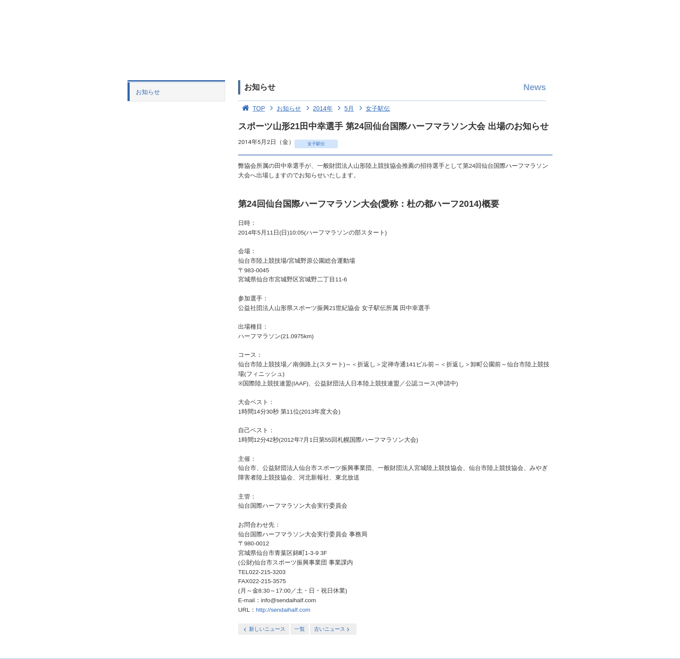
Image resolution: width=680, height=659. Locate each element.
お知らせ (148, 91)
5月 (344, 108)
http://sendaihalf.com (283, 610)
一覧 (299, 629)
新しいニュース (263, 629)
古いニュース (332, 629)
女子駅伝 (373, 108)
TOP (251, 108)
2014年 (318, 108)
